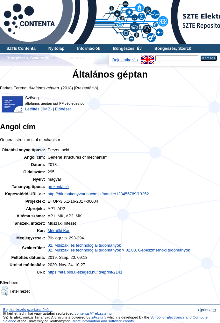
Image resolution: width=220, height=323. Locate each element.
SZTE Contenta (21, 48)
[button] (4, 291)
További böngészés (83, 58)
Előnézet (63, 109)
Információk (88, 48)
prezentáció (58, 186)
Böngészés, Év (127, 48)
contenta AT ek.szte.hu (93, 313)
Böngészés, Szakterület (29, 58)
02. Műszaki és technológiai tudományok (84, 245)
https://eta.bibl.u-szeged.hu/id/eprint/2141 (85, 272)
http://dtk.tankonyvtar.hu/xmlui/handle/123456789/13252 (98, 194)
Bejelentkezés (125, 59)
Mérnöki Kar (59, 230)
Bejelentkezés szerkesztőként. (28, 310)
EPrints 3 (98, 317)
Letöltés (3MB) (38, 109)
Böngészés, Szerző (172, 48)
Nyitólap (56, 48)
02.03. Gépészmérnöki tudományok (158, 250)
